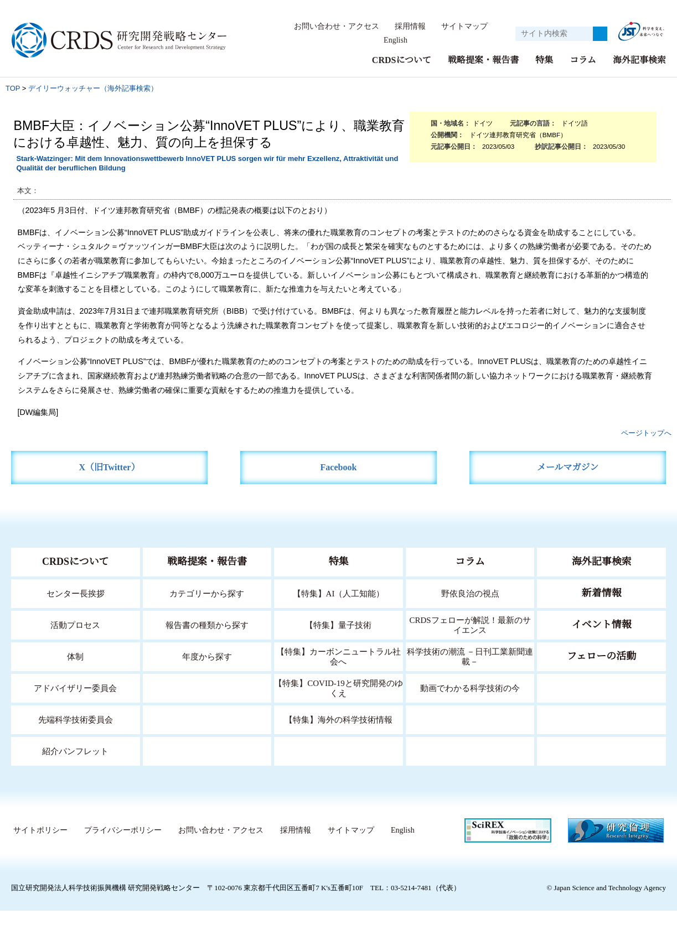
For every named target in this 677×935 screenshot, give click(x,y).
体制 (75, 656)
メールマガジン (568, 467)
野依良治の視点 (470, 593)
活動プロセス (75, 625)
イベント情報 (602, 624)
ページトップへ (646, 433)
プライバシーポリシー (220, 830)
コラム (583, 60)
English (395, 40)
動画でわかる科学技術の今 (470, 688)
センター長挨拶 (75, 593)
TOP (13, 88)
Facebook (338, 467)
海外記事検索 (639, 60)
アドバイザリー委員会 (75, 688)
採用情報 (410, 26)
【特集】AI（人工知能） (338, 593)
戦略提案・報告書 (483, 60)
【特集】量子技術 (338, 625)
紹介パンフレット (75, 751)
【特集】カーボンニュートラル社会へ (338, 656)
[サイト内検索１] (554, 34)
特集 (544, 60)
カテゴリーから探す (207, 593)
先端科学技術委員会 (75, 719)
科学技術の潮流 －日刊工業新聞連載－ (470, 656)
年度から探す (207, 656)
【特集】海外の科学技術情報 (338, 719)
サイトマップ (464, 26)
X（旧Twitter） (109, 467)
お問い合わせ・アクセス (337, 26)
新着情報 (602, 593)
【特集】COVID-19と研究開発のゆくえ (338, 688)
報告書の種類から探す (207, 625)
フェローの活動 (601, 656)
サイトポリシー (137, 830)
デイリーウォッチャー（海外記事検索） (93, 88)
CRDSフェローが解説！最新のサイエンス (470, 625)
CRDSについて (401, 60)
